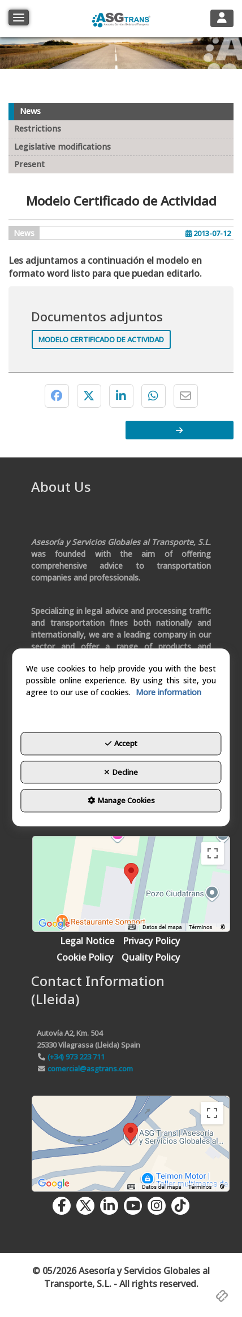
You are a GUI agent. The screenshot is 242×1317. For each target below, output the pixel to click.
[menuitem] (87, 941)
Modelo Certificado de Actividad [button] (101, 339)
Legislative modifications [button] (62, 146)
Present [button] (29, 164)
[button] (120, 18)
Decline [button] (121, 772)
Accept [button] (121, 744)
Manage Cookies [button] (121, 801)
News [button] (30, 111)
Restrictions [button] (37, 128)
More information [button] (168, 692)
